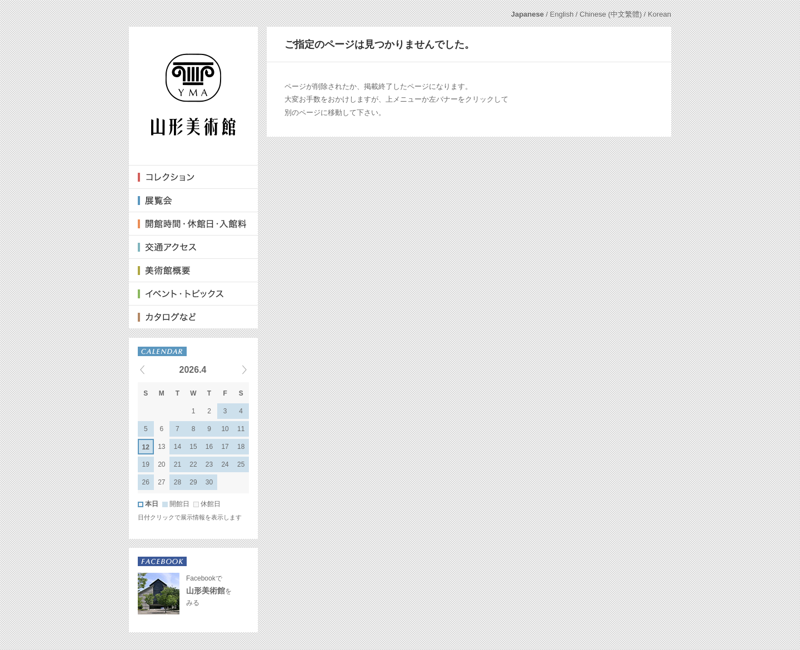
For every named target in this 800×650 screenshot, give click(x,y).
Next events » (230, 369)
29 (193, 482)
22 (193, 464)
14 (177, 447)
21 (177, 464)
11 (240, 429)
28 (177, 482)
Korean (659, 14)
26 (145, 482)
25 (240, 464)
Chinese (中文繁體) (610, 14)
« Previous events (156, 369)
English (562, 14)
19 (145, 464)
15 (193, 447)
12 (145, 447)
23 (209, 464)
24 (224, 464)
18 (240, 447)
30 (209, 482)
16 (209, 447)
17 (224, 447)
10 (224, 429)
